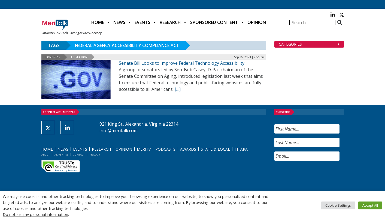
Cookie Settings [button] (338, 205)
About (45, 154)
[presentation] (315, 175)
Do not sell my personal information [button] (35, 214)
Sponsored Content (214, 22)
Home (97, 22)
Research (170, 22)
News (119, 22)
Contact (79, 154)
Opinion (256, 22)
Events (142, 22)
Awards (188, 149)
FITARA (241, 149)
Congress (53, 57)
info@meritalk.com (118, 131)
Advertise (61, 154)
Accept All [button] (370, 205)
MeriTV (144, 149)
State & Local (215, 149)
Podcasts (165, 149)
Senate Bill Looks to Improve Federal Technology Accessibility (181, 63)
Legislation (78, 57)
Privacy (94, 154)
